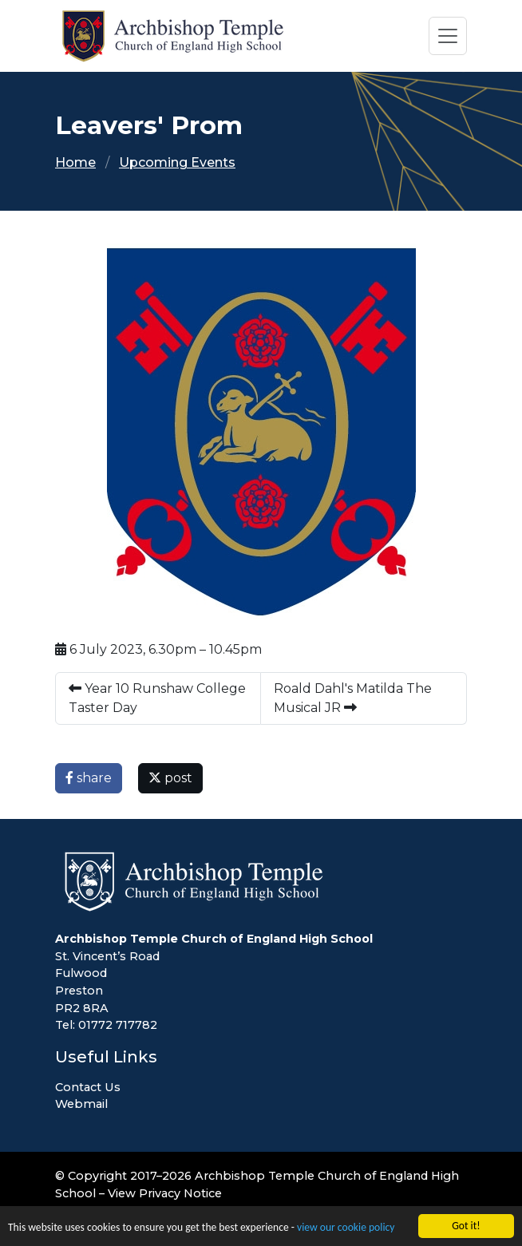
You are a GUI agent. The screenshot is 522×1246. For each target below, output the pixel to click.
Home (75, 162)
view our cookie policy (345, 1228)
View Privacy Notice (165, 1193)
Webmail (81, 1104)
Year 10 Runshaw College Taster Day (157, 698)
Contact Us (88, 1087)
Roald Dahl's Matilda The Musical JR (353, 698)
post (170, 777)
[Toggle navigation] (448, 36)
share (88, 777)
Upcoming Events (177, 162)
